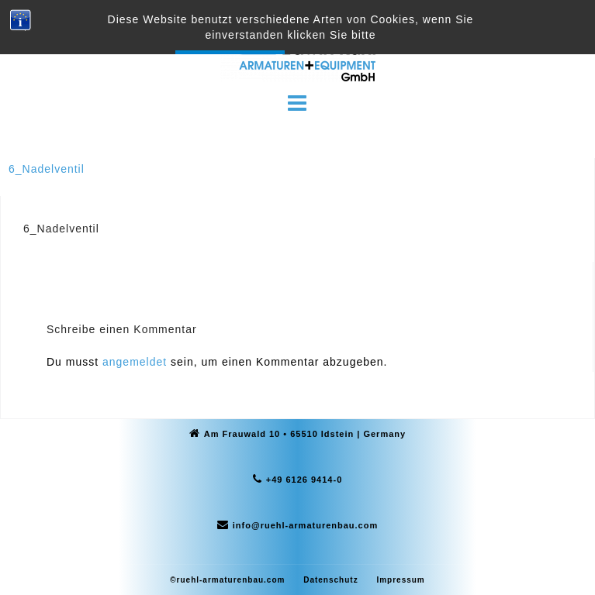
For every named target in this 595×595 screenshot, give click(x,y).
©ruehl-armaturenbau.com (227, 580)
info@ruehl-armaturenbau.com (305, 525)
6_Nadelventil (47, 169)
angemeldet (134, 362)
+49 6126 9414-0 (304, 479)
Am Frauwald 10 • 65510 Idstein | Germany (305, 434)
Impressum (400, 580)
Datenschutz (330, 580)
